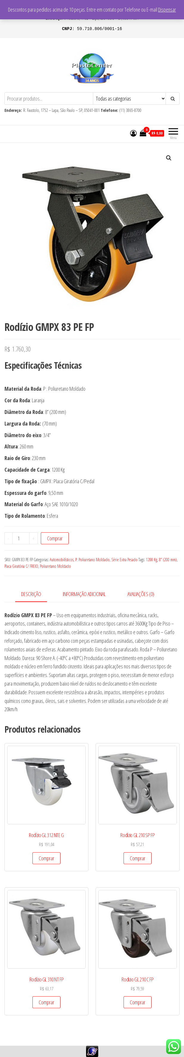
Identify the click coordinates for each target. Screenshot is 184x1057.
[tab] (35, 594)
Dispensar (167, 9)
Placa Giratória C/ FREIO (21, 566)
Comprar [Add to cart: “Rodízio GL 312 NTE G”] (46, 858)
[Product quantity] (20, 538)
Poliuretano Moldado (55, 566)
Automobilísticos (62, 559)
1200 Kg (151, 559)
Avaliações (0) (140, 594)
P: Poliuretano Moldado (92, 559)
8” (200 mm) (168, 559)
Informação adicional (84, 594)
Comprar (55, 538)
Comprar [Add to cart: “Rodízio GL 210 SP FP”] (137, 858)
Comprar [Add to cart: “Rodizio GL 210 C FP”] (137, 1002)
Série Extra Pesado (124, 559)
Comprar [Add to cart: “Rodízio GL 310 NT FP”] (46, 1002)
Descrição (31, 594)
